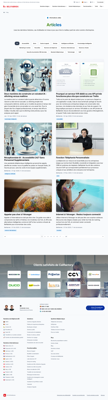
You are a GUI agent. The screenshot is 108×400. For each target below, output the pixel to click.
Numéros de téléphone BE (11, 319)
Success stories (55, 353)
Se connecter (100, 2)
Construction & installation (34, 332)
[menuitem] (45, 6)
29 (66, 236)
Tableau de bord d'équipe (58, 329)
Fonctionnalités (32, 348)
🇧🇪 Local (5, 324)
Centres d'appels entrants (34, 321)
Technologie (71, 52)
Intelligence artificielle (67, 43)
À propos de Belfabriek (57, 356)
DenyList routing (31, 361)
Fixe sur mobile (55, 332)
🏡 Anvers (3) (7, 327)
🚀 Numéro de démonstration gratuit (13, 337)
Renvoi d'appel (31, 351)
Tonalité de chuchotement (34, 372)
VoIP (80, 52)
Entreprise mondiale (32, 340)
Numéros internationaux (10, 343)
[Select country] (85, 2)
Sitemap (103, 395)
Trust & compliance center (93, 395)
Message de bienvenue (33, 374)
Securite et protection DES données (37, 52)
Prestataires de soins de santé (35, 342)
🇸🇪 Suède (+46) (7, 374)
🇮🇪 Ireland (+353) (8, 361)
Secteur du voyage (32, 337)
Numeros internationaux (68, 47)
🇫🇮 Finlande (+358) (8, 377)
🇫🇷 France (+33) (7, 353)
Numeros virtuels (84, 47)
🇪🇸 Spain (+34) (7, 359)
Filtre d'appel (30, 356)
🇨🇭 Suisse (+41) (7, 366)
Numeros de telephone (50, 47)
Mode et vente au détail (33, 335)
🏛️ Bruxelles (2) (7, 329)
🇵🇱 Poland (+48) (7, 372)
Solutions (30, 319)
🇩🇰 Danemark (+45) (8, 380)
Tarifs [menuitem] (96, 6)
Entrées (55, 43)
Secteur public (31, 329)
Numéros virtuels (55, 348)
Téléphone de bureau (56, 321)
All (17, 43)
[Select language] (92, 2)
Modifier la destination (33, 353)
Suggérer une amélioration (78, 395)
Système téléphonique (58, 319)
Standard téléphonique (57, 52)
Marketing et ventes (25, 47)
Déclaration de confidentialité (63, 395)
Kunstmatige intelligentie (85, 43)
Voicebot (29, 384)
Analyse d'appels (31, 387)
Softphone (53, 324)
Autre (34, 43)
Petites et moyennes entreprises (35, 324)
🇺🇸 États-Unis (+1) (8, 345)
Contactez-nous (55, 359)
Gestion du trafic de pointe (34, 366)
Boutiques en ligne (32, 327)
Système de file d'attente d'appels (36, 364)
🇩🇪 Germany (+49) (8, 351)
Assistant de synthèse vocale (35, 381)
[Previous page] (5, 236)
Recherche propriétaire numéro (59, 340)
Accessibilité (25, 43)
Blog (7, 12)
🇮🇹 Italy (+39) (7, 369)
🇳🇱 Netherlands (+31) (9, 356)
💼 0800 (5, 321)
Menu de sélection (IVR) (33, 369)
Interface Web (54, 327)
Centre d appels (44, 43)
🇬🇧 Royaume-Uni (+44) (9, 348)
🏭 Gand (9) (6, 332)
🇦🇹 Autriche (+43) (8, 364)
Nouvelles (37, 47)
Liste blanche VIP (31, 359)
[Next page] (103, 236)
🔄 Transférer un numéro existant (12, 335)
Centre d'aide (54, 343)
